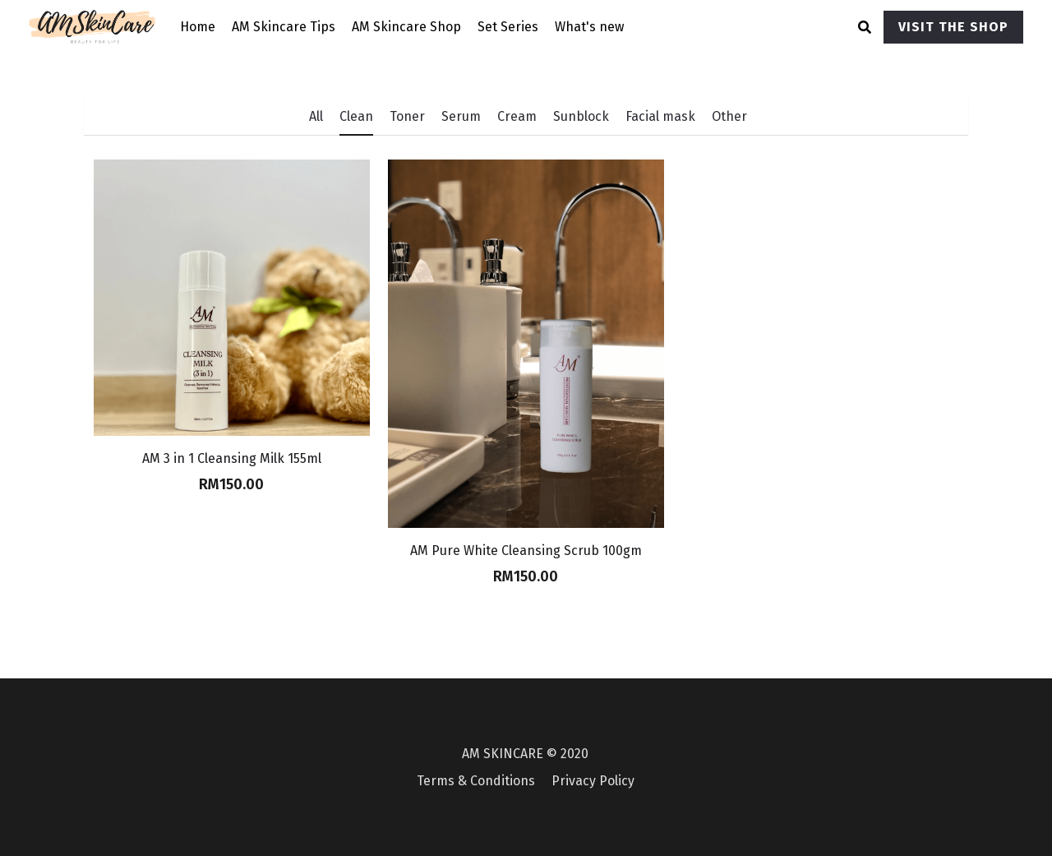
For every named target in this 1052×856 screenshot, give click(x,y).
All (316, 116)
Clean (356, 116)
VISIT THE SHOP (953, 27)
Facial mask (660, 116)
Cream (517, 116)
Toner (407, 116)
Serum (461, 116)
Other (729, 116)
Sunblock (581, 116)
